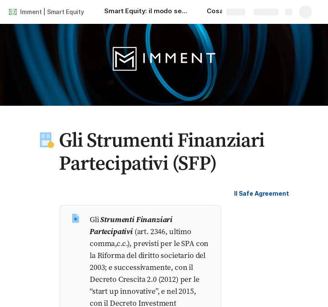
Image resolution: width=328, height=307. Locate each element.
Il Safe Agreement (261, 193)
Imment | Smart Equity (52, 11)
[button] (46, 140)
